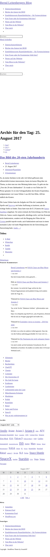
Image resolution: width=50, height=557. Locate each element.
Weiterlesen (4, 260)
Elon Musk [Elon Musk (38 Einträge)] (4, 439)
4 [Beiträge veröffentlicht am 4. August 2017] (32, 477)
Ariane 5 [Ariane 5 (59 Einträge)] (20, 431)
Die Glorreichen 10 (12, 377)
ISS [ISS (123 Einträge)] (21, 443)
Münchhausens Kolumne (14, 393)
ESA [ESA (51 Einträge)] (11, 438)
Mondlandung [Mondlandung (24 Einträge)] (4, 448)
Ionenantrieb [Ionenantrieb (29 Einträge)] (4, 444)
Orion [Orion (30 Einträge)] (18, 448)
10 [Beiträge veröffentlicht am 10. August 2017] (25, 481)
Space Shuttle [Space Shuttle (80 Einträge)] (36, 452)
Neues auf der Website (13, 58)
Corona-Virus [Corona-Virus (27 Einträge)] (34, 435)
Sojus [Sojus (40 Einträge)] (26, 453)
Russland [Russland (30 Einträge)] (40, 448)
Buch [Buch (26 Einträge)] (16, 435)
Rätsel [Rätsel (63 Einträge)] (3, 453)
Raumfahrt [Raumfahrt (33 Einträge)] (32, 448)
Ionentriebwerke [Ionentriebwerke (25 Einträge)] (13, 444)
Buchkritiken (9, 364)
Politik (7, 399)
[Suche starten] (24, 74)
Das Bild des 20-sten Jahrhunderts (22, 157)
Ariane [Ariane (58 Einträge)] (11, 431)
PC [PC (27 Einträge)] (22, 448)
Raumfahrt (17, 170)
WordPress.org (10, 517)
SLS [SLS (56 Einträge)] (21, 453)
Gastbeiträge (9, 387)
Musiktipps (9, 396)
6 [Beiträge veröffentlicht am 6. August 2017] (46, 477)
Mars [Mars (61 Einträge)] (33, 443)
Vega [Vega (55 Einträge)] (36, 459)
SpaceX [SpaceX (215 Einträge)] (6, 459)
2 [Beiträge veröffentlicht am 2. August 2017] (17, 477)
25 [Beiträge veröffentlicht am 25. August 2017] (32, 490)
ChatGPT (8, 367)
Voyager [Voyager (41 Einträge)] (3, 464)
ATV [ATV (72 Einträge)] (42, 430)
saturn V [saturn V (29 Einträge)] (9, 453)
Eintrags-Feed (10, 510)
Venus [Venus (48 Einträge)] (42, 459)
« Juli (22, 498)
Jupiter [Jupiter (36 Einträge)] (27, 444)
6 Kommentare (10, 173)
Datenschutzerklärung (13, 45)
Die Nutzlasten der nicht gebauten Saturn (34, 339)
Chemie (8, 370)
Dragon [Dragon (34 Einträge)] (41, 435)
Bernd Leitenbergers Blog (16, 2)
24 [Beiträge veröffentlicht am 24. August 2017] (25, 490)
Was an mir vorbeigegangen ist (16, 416)
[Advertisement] (24, 103)
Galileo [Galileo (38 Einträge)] (40, 439)
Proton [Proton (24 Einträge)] (25, 448)
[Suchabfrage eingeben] (11, 36)
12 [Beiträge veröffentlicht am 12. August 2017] (39, 481)
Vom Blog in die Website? (15, 62)
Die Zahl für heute (11, 380)
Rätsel (7, 406)
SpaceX (8, 412)
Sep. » (27, 498)
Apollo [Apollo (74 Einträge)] (3, 430)
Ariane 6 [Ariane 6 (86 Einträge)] (29, 430)
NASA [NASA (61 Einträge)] (12, 448)
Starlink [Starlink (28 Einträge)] (15, 459)
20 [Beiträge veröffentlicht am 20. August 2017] (46, 485)
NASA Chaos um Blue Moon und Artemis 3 (32, 282)
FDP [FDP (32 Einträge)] (35, 439)
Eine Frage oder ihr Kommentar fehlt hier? (21, 55)
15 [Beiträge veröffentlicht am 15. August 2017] (11, 485)
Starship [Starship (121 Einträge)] (24, 459)
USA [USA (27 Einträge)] (31, 459)
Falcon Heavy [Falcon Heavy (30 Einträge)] (28, 439)
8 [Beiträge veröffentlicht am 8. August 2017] (10, 481)
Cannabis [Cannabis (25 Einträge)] (21, 435)
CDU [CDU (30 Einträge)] (27, 435)
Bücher (7, 361)
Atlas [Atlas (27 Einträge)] (37, 431)
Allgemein (9, 170)
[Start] (6, 145)
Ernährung (9, 383)
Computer (8, 374)
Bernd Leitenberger (12, 163)
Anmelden (8, 507)
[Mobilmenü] (6, 40)
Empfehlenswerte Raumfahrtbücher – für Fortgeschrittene (27, 52)
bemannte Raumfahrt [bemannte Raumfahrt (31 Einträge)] (7, 435)
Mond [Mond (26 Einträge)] (43, 444)
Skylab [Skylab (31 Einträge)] (16, 453)
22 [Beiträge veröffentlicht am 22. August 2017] (11, 490)
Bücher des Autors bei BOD (16, 48)
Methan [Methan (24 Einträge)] (39, 444)
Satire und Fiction (11, 409)
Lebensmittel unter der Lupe (15, 390)
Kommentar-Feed (11, 513)
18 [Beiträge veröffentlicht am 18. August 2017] (32, 485)
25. (6, 152)
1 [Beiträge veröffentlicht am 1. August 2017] (10, 477)
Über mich (9, 65)
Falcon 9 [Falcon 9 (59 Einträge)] (18, 438)
